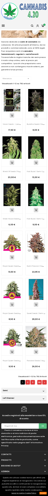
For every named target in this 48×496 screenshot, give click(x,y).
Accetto (43, 493)
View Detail (12, 115)
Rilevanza (16, 79)
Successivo (44, 382)
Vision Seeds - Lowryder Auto (15, 124)
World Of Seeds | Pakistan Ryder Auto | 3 (19, 171)
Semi (5, 390)
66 (39, 382)
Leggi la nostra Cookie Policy (24, 493)
